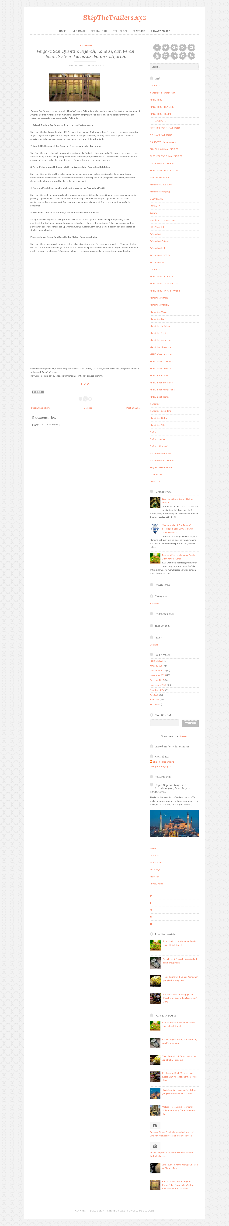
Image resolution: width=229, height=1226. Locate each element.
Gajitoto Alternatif (159, 446)
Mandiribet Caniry (158, 318)
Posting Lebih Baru (40, 407)
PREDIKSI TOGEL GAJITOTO (165, 128)
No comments (94, 65)
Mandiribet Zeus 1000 (161, 184)
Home (62, 31)
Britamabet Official (159, 241)
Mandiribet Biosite (159, 333)
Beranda (88, 407)
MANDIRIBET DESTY (160, 368)
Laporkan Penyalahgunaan (172, 746)
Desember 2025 (158, 670)
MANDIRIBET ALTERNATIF (164, 283)
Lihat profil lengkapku (160, 766)
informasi (85, 45)
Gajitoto (154, 432)
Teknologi (120, 31)
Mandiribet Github (159, 418)
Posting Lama (133, 407)
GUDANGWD (156, 198)
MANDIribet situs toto (161, 354)
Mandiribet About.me (160, 340)
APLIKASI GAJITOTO (161, 135)
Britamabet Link (157, 248)
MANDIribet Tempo (160, 396)
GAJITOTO (155, 85)
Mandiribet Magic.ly (159, 304)
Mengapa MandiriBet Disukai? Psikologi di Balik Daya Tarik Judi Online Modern (177, 529)
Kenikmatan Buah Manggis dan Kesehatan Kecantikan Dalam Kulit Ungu (180, 998)
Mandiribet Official (159, 297)
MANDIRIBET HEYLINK (162, 106)
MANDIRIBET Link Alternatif (164, 170)
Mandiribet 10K (157, 425)
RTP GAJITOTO (158, 120)
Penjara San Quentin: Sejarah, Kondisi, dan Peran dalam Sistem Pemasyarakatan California (85, 53)
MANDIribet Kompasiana (162, 389)
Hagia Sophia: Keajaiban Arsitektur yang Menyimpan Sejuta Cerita (170, 788)
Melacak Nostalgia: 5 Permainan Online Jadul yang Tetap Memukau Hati (179, 1110)
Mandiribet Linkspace (160, 347)
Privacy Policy (160, 31)
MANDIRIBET (157, 99)
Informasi (78, 31)
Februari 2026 (156, 660)
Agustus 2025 (157, 690)
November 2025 (158, 675)
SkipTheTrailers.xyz (114, 17)
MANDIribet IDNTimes (161, 382)
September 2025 (158, 685)
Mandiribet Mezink (159, 311)
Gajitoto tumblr (157, 439)
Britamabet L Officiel (160, 255)
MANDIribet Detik (159, 375)
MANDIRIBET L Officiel (161, 276)
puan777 (154, 212)
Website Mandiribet (160, 177)
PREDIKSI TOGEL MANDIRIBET (166, 156)
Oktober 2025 (157, 680)
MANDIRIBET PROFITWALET (165, 290)
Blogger (183, 736)
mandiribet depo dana (160, 410)
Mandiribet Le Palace (160, 326)
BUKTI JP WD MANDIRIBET (164, 149)
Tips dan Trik (99, 31)
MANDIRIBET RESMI (160, 113)
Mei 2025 (154, 704)
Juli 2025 (154, 694)
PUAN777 (155, 205)
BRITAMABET (157, 227)
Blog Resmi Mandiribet (161, 467)
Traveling (139, 31)
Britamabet (155, 234)
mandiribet (155, 403)
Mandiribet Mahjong (160, 191)
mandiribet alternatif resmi (163, 92)
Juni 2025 (154, 699)
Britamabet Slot (157, 262)
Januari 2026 (156, 665)
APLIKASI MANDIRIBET (162, 163)
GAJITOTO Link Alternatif (163, 142)
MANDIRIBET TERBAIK (162, 361)
